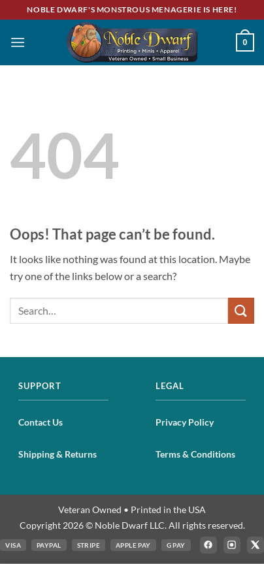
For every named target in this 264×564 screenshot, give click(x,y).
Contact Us (40, 422)
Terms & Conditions (195, 454)
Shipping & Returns (57, 454)
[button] (17, 42)
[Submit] (241, 310)
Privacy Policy (185, 422)
